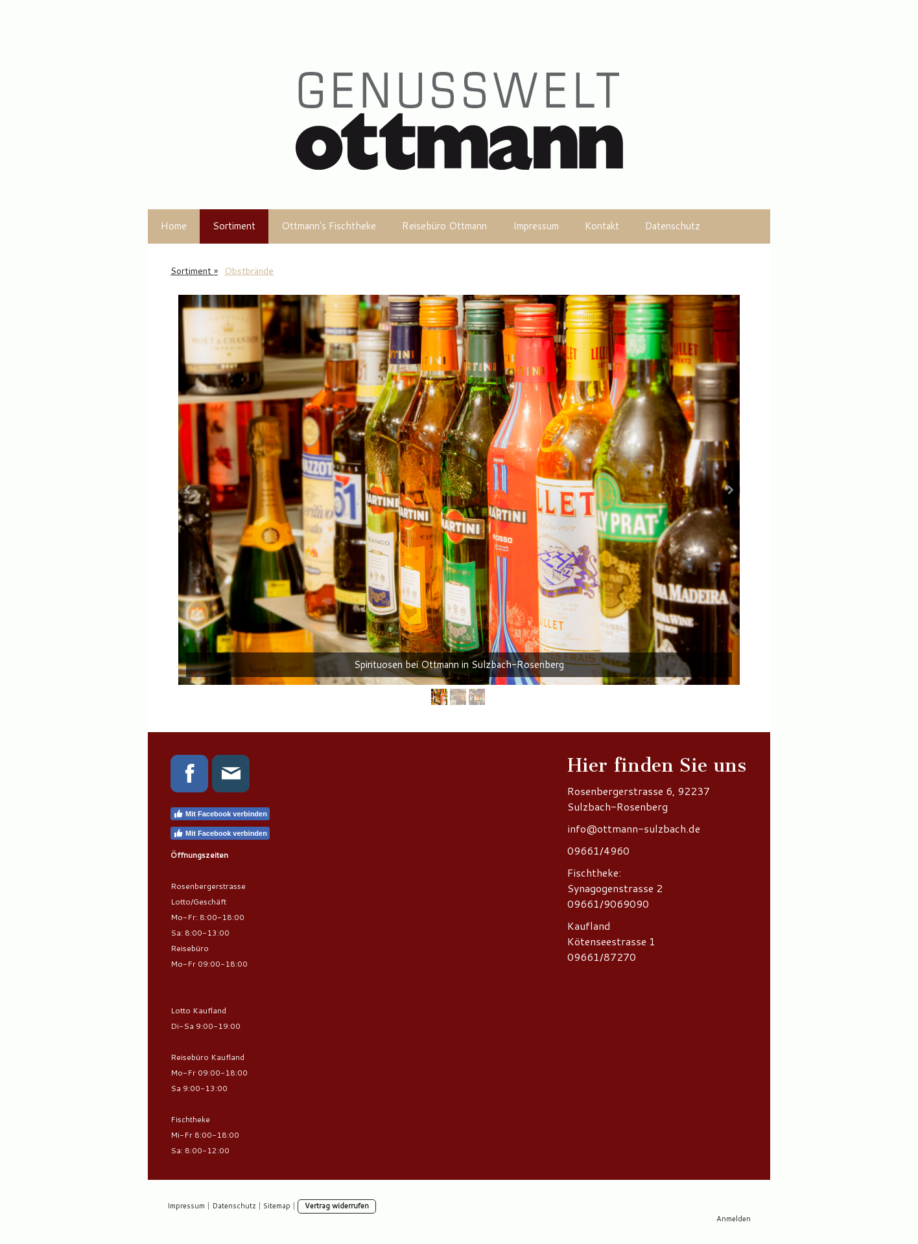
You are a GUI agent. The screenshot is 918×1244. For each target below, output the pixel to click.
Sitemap (276, 1206)
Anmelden (733, 1219)
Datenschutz (672, 226)
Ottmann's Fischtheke (328, 226)
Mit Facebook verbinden (220, 814)
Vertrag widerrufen (337, 1206)
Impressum (536, 226)
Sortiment (234, 226)
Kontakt (602, 226)
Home (174, 226)
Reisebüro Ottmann (444, 226)
